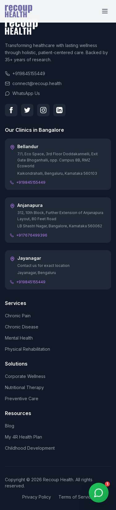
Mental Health (19, 338)
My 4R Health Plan (23, 436)
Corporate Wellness (25, 376)
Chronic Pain (18, 315)
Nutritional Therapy (24, 387)
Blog (9, 425)
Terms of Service (76, 496)
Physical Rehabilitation (27, 349)
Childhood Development (30, 448)
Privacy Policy (36, 496)
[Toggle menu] (105, 11)
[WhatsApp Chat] (99, 493)
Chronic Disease (21, 326)
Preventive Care (21, 398)
